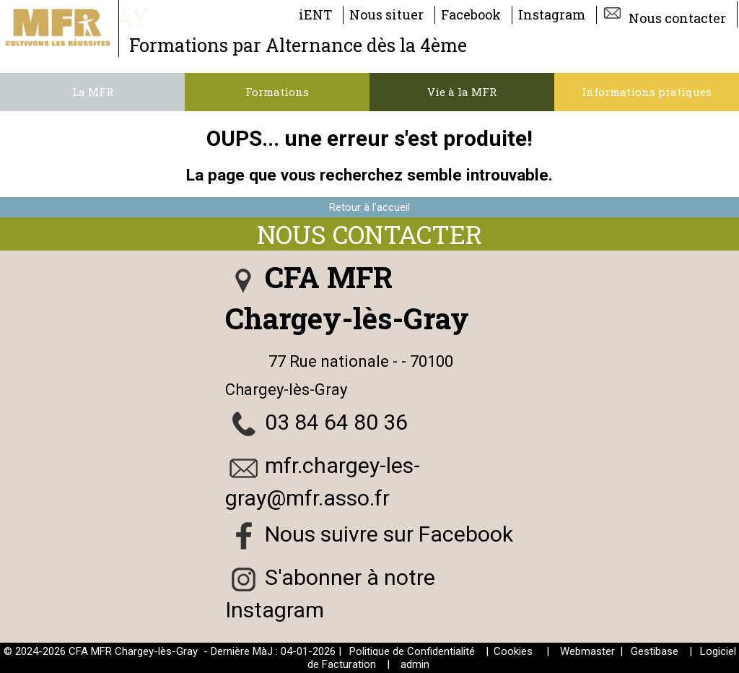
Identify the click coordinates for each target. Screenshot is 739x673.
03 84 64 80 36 (336, 422)
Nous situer (386, 14)
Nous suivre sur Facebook (389, 534)
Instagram (551, 14)
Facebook (471, 14)
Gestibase (654, 651)
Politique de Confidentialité (412, 651)
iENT (315, 14)
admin (415, 664)
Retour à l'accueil (369, 207)
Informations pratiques (647, 91)
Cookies (513, 651)
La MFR (92, 91)
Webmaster (587, 651)
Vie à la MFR (462, 91)
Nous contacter (664, 14)
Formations (277, 91)
